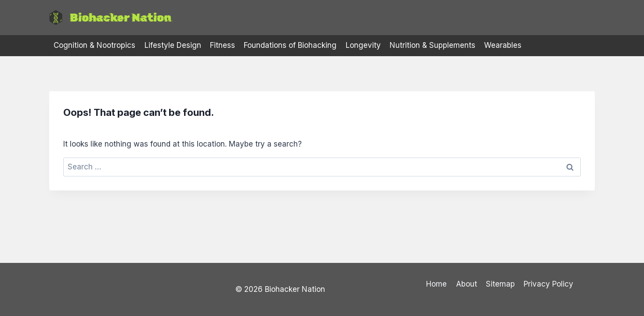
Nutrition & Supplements (432, 45)
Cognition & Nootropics (94, 45)
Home (436, 284)
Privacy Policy (548, 284)
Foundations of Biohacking (290, 45)
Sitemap (500, 284)
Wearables (502, 45)
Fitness (222, 45)
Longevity (363, 45)
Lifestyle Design (173, 45)
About (466, 284)
